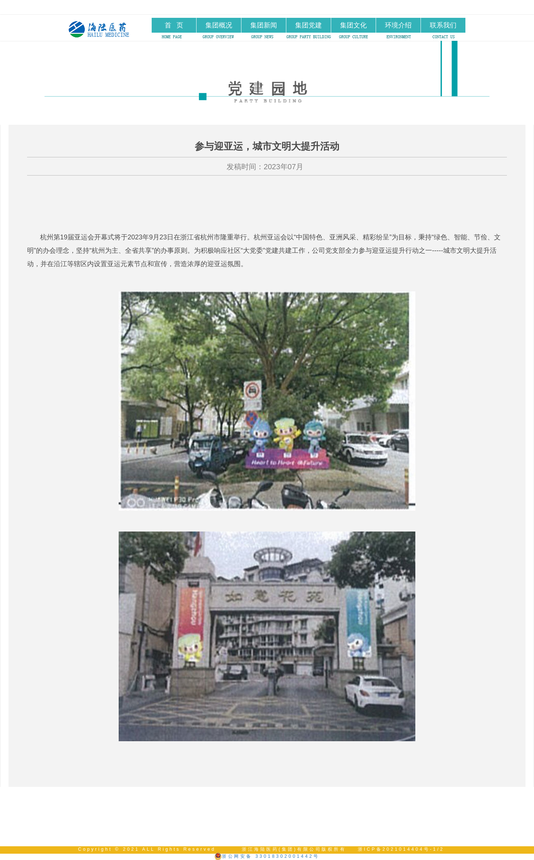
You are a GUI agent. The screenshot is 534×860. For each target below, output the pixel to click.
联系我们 (443, 25)
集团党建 (308, 25)
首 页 (174, 25)
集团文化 (353, 25)
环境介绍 (398, 25)
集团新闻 (263, 25)
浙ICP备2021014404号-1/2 (401, 849)
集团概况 (218, 25)
